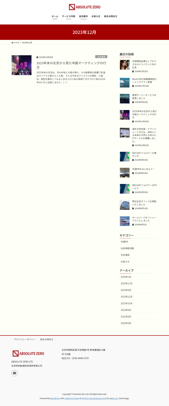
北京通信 (101, 56)
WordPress (55, 398)
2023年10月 (126, 303)
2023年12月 (126, 296)
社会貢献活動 (127, 248)
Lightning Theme (72, 398)
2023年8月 (126, 309)
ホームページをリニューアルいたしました (144, 219)
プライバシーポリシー (25, 339)
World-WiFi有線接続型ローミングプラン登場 (144, 80)
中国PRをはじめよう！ (143, 169)
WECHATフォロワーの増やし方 (144, 154)
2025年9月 (126, 290)
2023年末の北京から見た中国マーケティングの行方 (71, 65)
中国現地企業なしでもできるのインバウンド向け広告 (144, 64)
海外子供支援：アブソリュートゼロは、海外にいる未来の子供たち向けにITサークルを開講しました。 (144, 135)
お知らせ (125, 261)
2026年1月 (126, 276)
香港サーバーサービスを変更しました (144, 96)
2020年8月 (126, 323)
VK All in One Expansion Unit (94, 398)
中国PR (124, 241)
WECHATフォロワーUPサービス (144, 187)
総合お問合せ (47, 339)
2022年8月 (126, 316)
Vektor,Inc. (113, 398)
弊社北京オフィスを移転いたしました (144, 203)
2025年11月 (126, 283)
